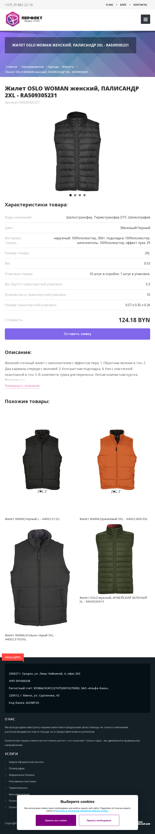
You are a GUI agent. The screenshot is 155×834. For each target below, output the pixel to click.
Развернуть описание (22, 385)
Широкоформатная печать (26, 762)
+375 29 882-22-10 (19, 5)
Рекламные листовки (22, 781)
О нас (109, 4)
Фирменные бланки (22, 775)
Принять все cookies (56, 820)
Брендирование (19, 794)
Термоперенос (18, 788)
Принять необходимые (99, 820)
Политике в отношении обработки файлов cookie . (81, 811)
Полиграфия (16, 768)
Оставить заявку (77, 334)
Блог (123, 4)
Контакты (140, 4)
